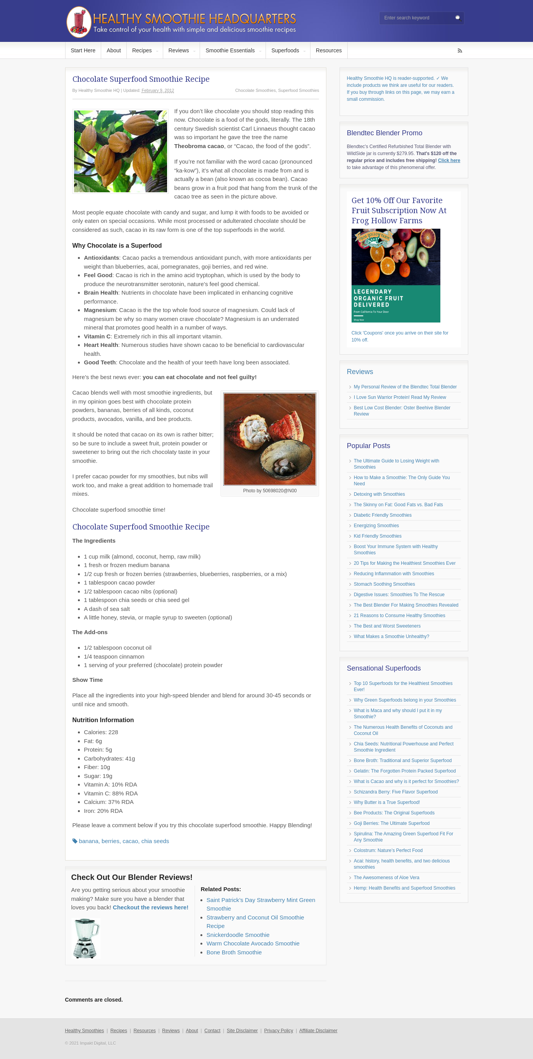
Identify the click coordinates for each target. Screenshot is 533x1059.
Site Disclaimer (242, 1030)
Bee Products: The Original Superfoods (394, 813)
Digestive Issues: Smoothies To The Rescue (399, 594)
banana (88, 841)
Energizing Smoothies (376, 525)
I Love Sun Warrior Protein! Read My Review (400, 397)
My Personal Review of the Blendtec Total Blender (405, 387)
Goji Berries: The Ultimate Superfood (392, 823)
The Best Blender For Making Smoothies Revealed (406, 605)
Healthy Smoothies (84, 1030)
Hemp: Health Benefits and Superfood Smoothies (404, 888)
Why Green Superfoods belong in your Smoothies (405, 700)
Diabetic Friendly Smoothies (383, 515)
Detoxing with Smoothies (379, 494)
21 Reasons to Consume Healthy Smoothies (399, 615)
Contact (212, 1030)
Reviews (179, 50)
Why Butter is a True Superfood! (387, 802)
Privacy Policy (278, 1030)
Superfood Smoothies (298, 90)
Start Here (83, 50)
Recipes (142, 50)
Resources (329, 50)
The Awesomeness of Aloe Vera (386, 877)
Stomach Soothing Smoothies (384, 584)
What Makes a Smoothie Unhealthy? (392, 636)
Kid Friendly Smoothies (378, 536)
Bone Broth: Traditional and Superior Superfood (403, 760)
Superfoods (285, 50)
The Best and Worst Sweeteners (387, 626)
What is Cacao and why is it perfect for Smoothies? (406, 781)
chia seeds (155, 841)
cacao (130, 841)
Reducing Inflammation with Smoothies (394, 573)
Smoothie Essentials (230, 50)
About (114, 50)
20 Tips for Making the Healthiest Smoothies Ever (405, 563)
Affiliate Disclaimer (318, 1030)
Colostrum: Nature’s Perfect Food (388, 850)
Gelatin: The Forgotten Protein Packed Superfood (405, 771)
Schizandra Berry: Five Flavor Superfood (396, 792)
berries (110, 841)
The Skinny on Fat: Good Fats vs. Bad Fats (398, 504)
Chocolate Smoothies (255, 90)
